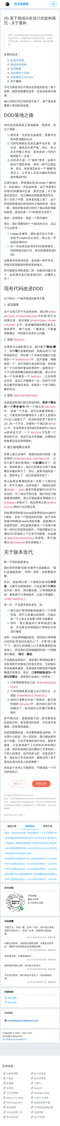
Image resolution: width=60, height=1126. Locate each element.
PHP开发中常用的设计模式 (18, 853)
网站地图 (12, 998)
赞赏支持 (41, 783)
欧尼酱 (8, 1083)
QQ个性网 (38, 1117)
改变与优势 (17, 60)
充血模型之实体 (19, 73)
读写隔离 (15, 68)
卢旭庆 (8, 1078)
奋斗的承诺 (38, 1073)
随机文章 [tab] (12, 826)
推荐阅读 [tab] (29, 826)
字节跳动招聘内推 (42, 1107)
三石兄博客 (10, 1092)
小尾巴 (36, 1083)
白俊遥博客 (10, 1073)
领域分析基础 (18, 64)
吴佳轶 (8, 1088)
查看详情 (52, 937)
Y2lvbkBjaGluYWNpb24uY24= (23, 1020)
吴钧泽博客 (38, 1078)
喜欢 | (18, 783)
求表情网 (9, 1107)
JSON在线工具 (12, 1112)
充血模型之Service (21, 77)
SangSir (37, 1088)
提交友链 (12, 1002)
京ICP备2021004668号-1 (14, 1039)
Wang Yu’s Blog (13, 1097)
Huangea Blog (40, 1092)
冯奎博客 (37, 1112)
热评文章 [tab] (47, 826)
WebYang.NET (12, 1102)
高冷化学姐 (10, 1117)
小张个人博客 (39, 1097)
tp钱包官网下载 (40, 1102)
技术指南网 (21, 4)
